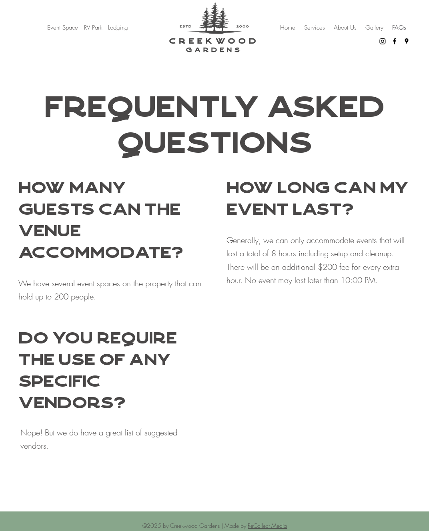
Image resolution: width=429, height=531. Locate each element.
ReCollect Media (267, 525)
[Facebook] (395, 41)
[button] (314, 28)
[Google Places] (407, 41)
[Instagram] (383, 41)
